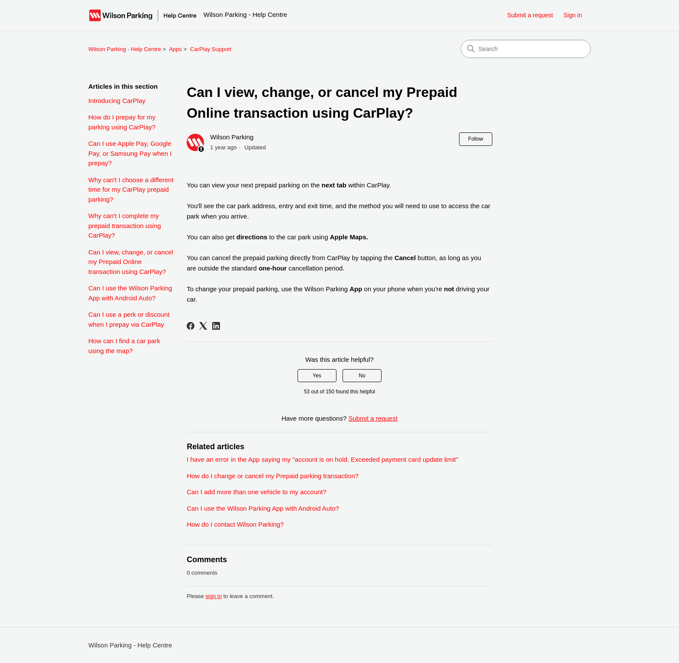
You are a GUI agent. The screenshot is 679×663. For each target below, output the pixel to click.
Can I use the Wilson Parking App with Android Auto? (130, 293)
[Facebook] (190, 326)
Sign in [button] (572, 15)
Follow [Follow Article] (475, 139)
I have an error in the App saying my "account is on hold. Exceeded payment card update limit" (322, 459)
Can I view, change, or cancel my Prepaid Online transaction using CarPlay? (130, 261)
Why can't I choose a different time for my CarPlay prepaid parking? (131, 189)
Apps (175, 49)
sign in (214, 596)
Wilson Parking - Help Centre (124, 49)
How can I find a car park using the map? (124, 345)
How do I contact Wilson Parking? (235, 524)
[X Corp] (203, 326)
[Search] (525, 49)
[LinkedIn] (216, 326)
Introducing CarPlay (117, 100)
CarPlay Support (210, 49)
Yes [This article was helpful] (317, 376)
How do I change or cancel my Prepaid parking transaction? (273, 476)
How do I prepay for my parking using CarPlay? (121, 122)
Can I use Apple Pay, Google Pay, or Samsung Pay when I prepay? (129, 153)
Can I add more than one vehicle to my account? (257, 492)
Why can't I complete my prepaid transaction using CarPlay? (124, 225)
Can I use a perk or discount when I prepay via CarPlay (129, 319)
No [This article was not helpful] (362, 376)
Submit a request (530, 15)
